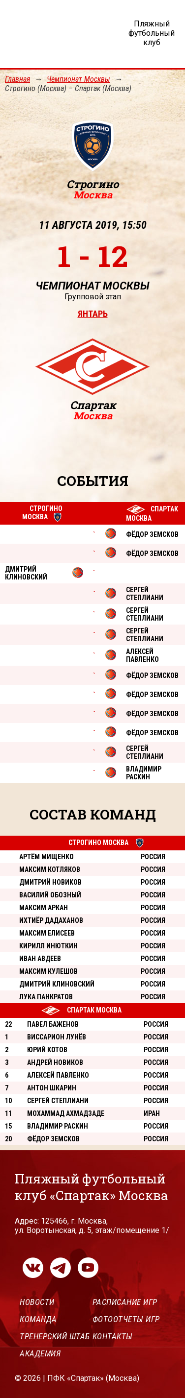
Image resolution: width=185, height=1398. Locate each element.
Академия (40, 1353)
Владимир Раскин (57, 1126)
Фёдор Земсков (53, 1139)
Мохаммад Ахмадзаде (65, 1113)
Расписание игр (124, 1302)
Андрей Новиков (55, 1062)
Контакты (112, 1336)
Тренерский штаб (55, 1336)
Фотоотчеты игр (126, 1319)
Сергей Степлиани (58, 1101)
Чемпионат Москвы (78, 79)
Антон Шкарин (51, 1088)
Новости (37, 1302)
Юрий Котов (47, 1050)
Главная (17, 79)
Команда (38, 1319)
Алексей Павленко (58, 1075)
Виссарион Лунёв (56, 1037)
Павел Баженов (53, 1024)
